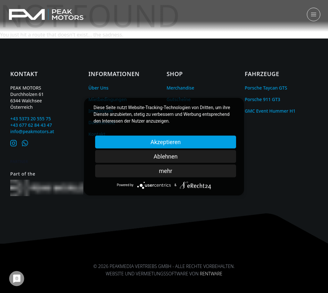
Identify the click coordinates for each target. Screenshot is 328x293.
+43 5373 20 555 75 (30, 119)
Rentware (211, 274)
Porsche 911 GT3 (262, 99)
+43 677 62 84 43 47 (31, 125)
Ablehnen (165, 156)
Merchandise (180, 88)
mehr (165, 170)
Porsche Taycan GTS (266, 88)
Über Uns (98, 88)
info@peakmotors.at (32, 131)
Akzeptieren (166, 141)
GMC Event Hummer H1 (270, 111)
